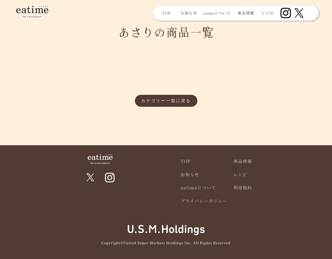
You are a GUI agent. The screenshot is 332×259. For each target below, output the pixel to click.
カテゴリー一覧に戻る (166, 100)
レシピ (267, 13)
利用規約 (242, 188)
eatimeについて (217, 13)
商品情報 (245, 13)
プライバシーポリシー (204, 201)
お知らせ (188, 13)
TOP (166, 13)
